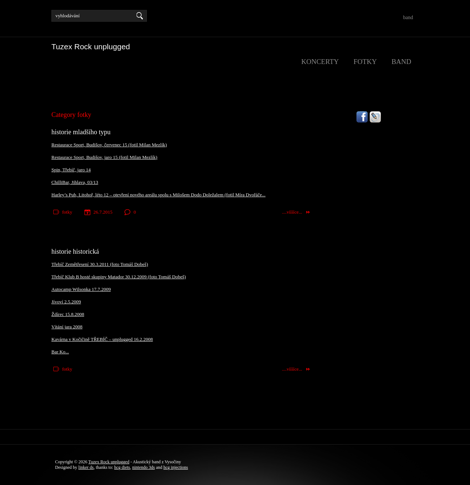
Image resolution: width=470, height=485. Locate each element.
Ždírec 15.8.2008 (67, 314)
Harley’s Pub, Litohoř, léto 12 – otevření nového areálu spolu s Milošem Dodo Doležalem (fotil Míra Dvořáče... (158, 194)
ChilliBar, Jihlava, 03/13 (74, 182)
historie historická (75, 251)
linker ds (86, 467)
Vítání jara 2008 (66, 326)
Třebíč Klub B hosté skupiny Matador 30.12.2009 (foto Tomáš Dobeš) (118, 276)
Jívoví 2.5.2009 (66, 301)
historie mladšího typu (81, 132)
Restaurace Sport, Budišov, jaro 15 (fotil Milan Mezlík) (104, 157)
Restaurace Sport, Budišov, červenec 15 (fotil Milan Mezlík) (109, 144)
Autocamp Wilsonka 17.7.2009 (81, 289)
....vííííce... (292, 212)
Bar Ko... (60, 351)
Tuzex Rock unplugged (109, 461)
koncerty (320, 61)
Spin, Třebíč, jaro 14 (71, 169)
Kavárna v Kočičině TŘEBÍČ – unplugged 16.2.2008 (102, 339)
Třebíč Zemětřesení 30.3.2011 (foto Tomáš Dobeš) (99, 264)
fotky (365, 61)
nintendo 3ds (143, 467)
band (408, 17)
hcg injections (175, 467)
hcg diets (122, 467)
